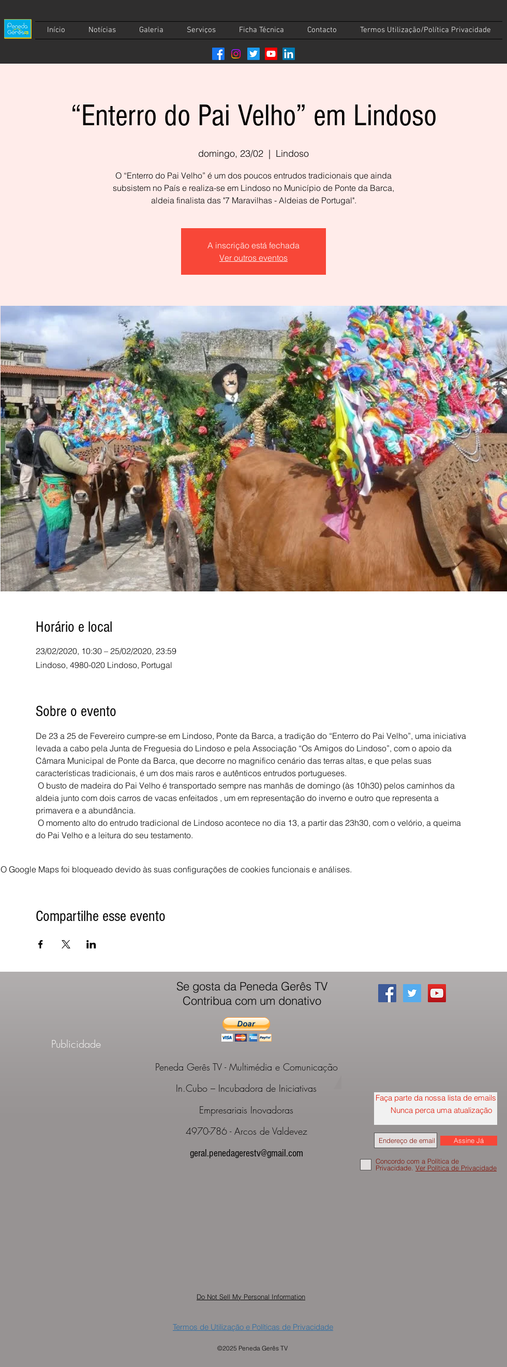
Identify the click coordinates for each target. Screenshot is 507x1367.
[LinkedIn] (288, 54)
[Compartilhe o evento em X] (66, 944)
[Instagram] (236, 54)
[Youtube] (271, 54)
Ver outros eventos (253, 257)
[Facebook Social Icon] (387, 993)
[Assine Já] (468, 1141)
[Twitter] (253, 54)
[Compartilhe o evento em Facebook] (41, 944)
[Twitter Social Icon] (412, 993)
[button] (246, 1029)
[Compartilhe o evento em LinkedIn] (91, 944)
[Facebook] (218, 54)
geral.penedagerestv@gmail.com (246, 1153)
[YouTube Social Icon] (437, 993)
